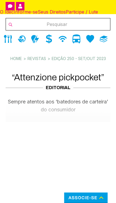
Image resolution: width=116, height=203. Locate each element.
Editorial (58, 87)
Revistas (37, 58)
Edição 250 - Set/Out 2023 (79, 58)
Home (16, 58)
